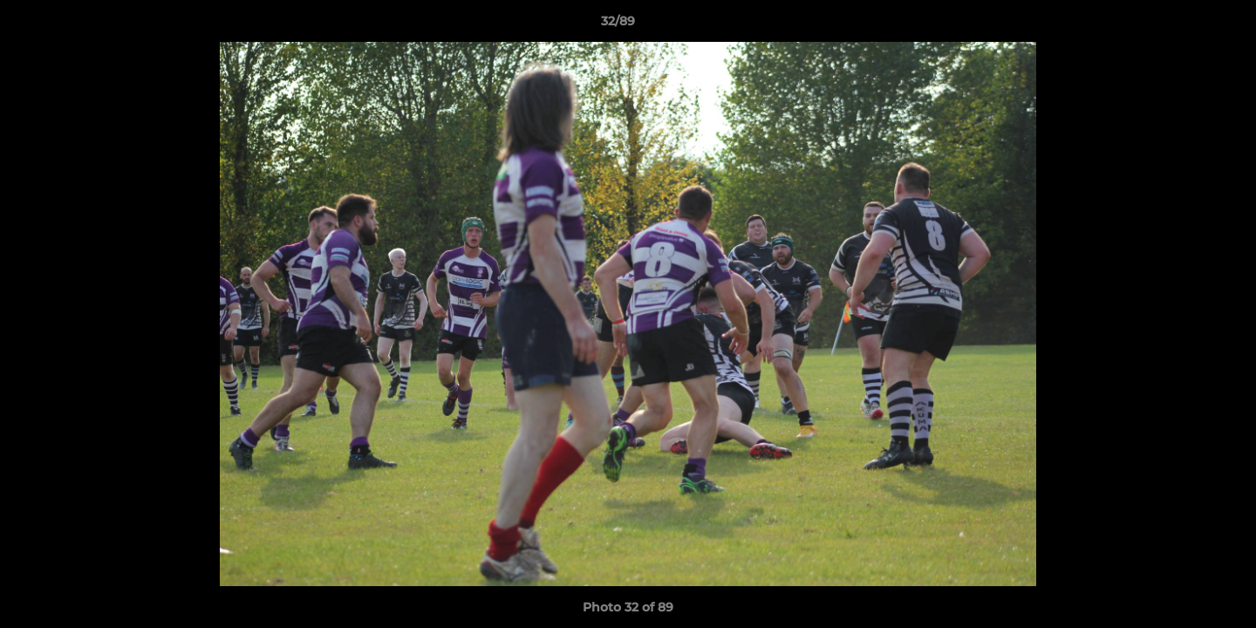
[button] (1182, 25)
